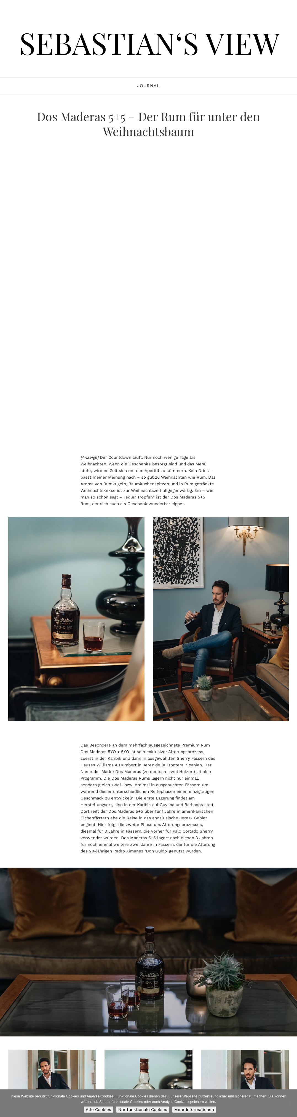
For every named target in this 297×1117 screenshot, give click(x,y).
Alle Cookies (98, 1109)
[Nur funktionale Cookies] (290, 1103)
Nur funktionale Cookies (142, 1109)
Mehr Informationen (194, 1109)
